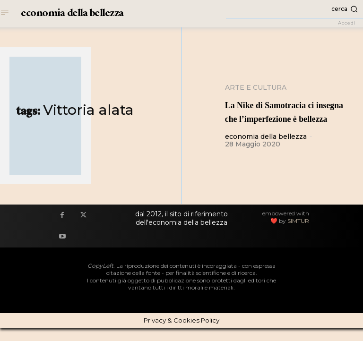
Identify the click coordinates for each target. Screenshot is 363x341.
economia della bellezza (266, 150)
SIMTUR (298, 234)
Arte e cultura (255, 87)
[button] (294, 9)
